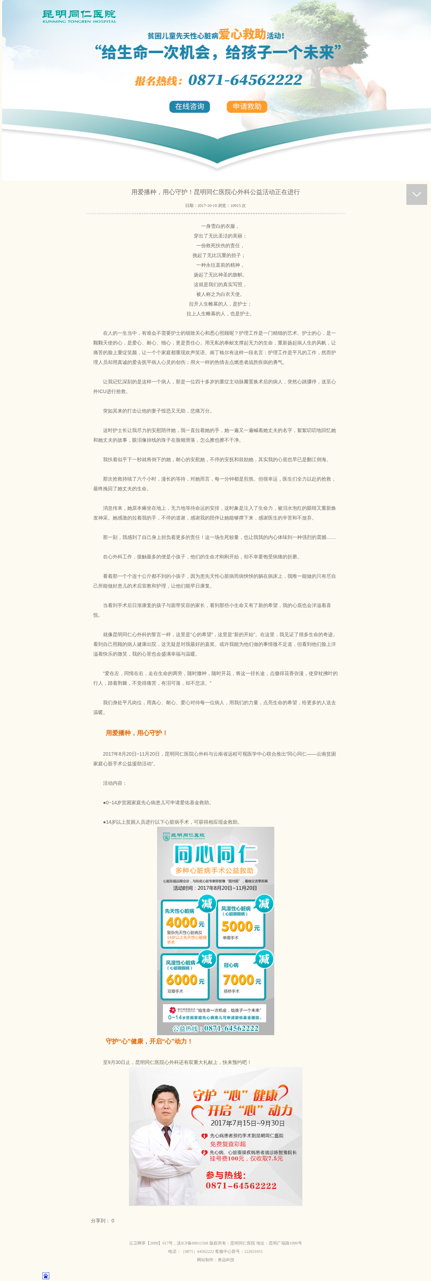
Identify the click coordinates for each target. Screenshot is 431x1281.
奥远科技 (226, 1259)
